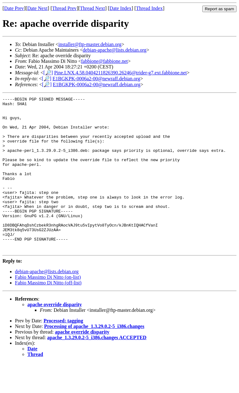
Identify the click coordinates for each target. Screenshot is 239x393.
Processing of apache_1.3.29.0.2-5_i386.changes (94, 357)
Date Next (37, 8)
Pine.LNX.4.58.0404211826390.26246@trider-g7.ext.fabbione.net (120, 72)
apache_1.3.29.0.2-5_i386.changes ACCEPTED (97, 368)
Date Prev (14, 8)
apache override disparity (54, 335)
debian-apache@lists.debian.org (115, 50)
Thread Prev (64, 8)
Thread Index (149, 8)
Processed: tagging (63, 351)
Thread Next (92, 8)
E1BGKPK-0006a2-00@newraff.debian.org (96, 78)
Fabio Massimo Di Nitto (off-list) (48, 313)
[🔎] (48, 72)
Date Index (121, 8)
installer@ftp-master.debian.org (90, 44)
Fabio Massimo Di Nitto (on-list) (48, 308)
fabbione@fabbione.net (104, 61)
